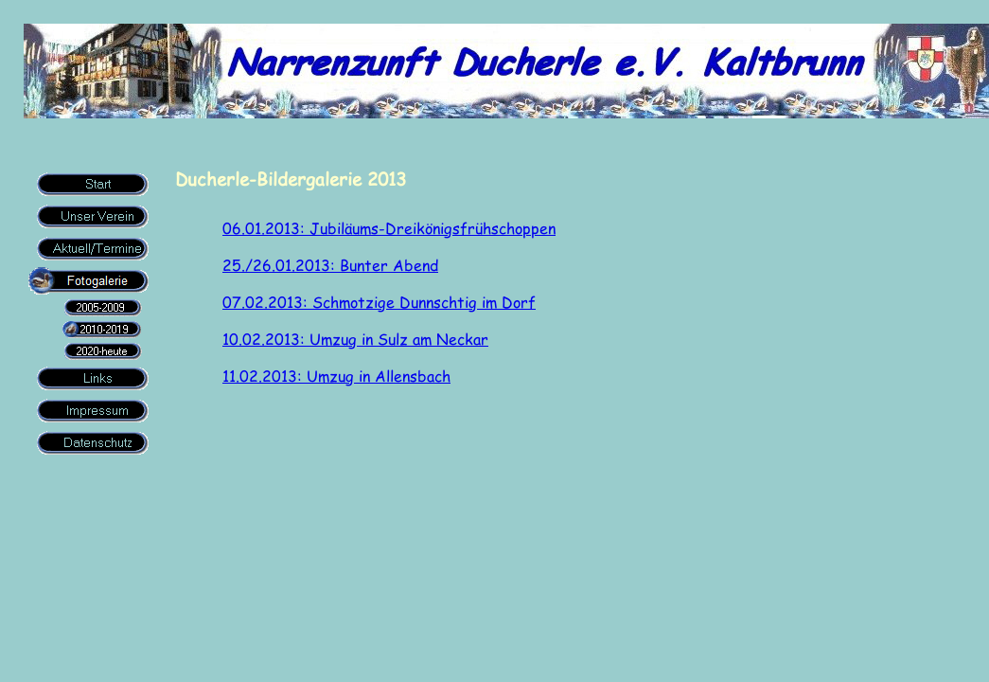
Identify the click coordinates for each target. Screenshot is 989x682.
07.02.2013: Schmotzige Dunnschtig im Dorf (379, 302)
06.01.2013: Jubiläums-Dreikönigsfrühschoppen (389, 228)
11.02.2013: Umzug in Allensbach (336, 375)
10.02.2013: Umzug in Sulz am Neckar (355, 339)
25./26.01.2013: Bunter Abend (330, 265)
